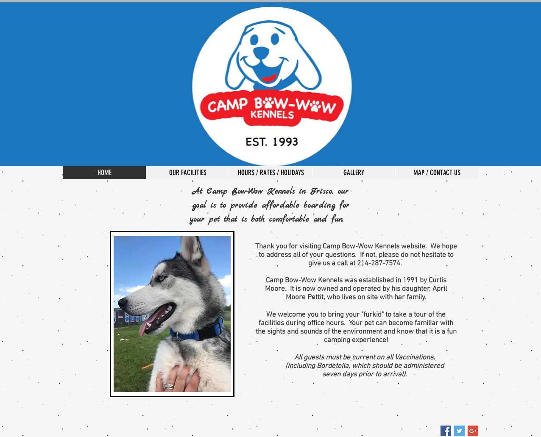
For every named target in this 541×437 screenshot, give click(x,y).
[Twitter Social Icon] (459, 431)
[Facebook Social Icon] (446, 431)
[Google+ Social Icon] (473, 431)
